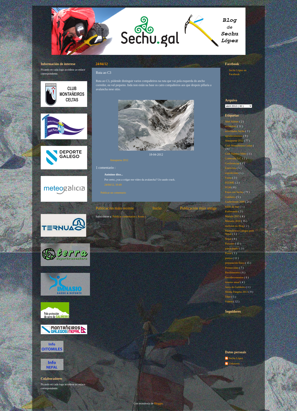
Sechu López (236, 358)
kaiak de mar (232, 206)
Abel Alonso (232, 121)
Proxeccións (232, 267)
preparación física (235, 262)
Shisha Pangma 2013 (237, 291)
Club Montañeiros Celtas (239, 145)
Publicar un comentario (113, 192)
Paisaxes (230, 243)
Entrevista (231, 168)
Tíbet (228, 296)
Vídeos (229, 301)
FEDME (230, 182)
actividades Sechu (235, 131)
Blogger (158, 403)
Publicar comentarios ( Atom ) (129, 216)
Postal (228, 253)
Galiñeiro (230, 196)
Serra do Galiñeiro (235, 287)
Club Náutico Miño (236, 153)
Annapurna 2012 (119, 160)
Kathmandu (231, 211)
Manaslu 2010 (233, 221)
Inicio (156, 208)
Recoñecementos (234, 277)
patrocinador (232, 248)
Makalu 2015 (232, 216)
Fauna (228, 177)
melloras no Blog (235, 225)
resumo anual (232, 282)
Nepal (228, 238)
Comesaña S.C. (233, 158)
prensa (229, 258)
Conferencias (232, 163)
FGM (228, 187)
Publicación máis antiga (198, 208)
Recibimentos (233, 272)
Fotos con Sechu (234, 192)
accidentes (231, 126)
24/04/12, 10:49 (113, 184)
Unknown (234, 363)
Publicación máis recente (115, 208)
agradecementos (234, 135)
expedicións (232, 172)
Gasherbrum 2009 (235, 201)
